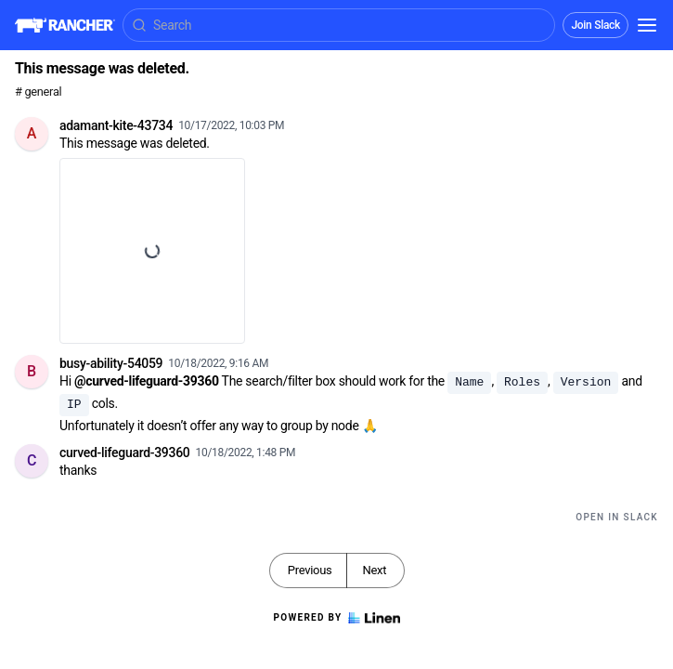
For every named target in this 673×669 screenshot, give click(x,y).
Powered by (336, 617)
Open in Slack (617, 517)
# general (38, 91)
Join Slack (595, 25)
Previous (310, 570)
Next (374, 570)
